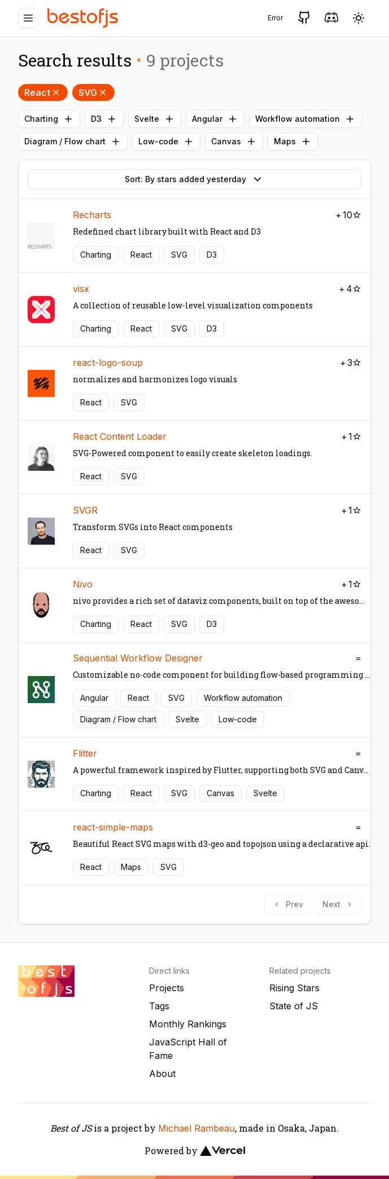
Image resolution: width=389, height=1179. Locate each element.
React (43, 92)
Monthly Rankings (187, 1024)
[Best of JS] (84, 17)
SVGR (85, 510)
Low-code (166, 141)
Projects (166, 987)
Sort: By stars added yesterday (194, 179)
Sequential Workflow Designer (138, 658)
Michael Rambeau (196, 1128)
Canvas (234, 141)
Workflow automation (305, 119)
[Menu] (28, 18)
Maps (293, 141)
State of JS (293, 1006)
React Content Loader (120, 436)
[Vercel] (222, 1151)
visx (81, 288)
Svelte (154, 119)
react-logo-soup (108, 362)
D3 (104, 119)
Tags (159, 1006)
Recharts (92, 214)
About (162, 1073)
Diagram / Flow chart (72, 141)
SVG (93, 92)
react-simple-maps (113, 827)
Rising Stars (294, 987)
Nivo (83, 584)
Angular (215, 119)
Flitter (85, 753)
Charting (49, 119)
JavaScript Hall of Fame (188, 1048)
